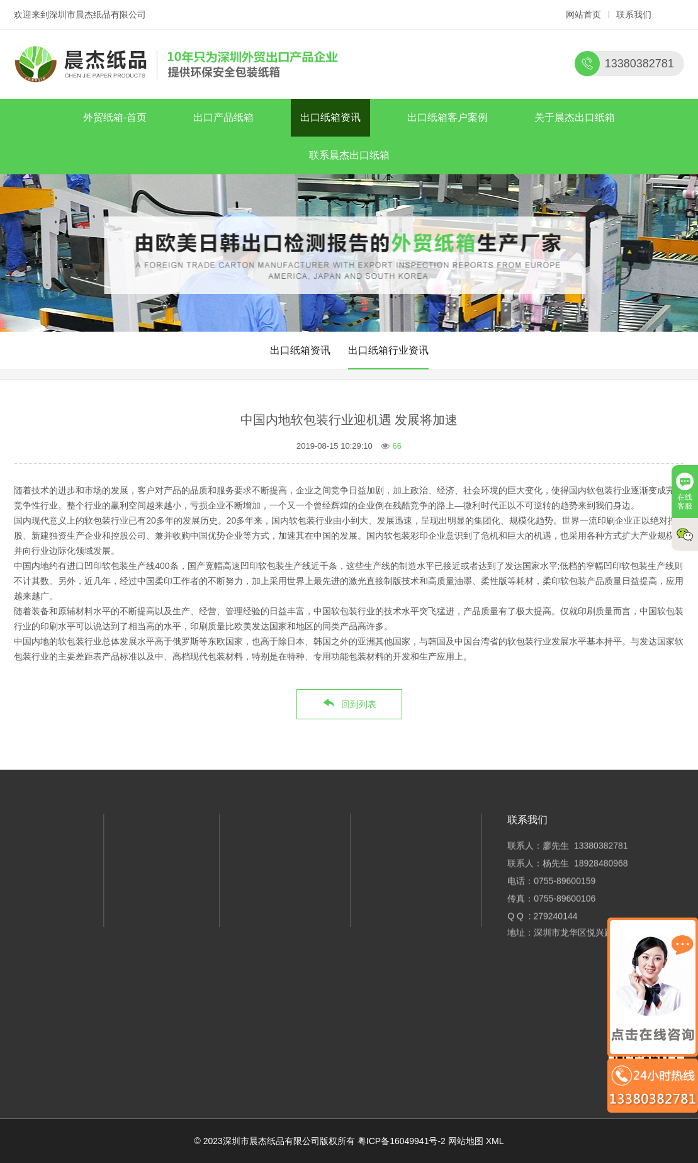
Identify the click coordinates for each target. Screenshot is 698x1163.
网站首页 (583, 14)
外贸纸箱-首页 (115, 117)
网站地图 (465, 1141)
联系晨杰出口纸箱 (349, 155)
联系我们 (633, 14)
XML (495, 1141)
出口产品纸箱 (223, 117)
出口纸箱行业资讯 (388, 350)
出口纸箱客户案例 (447, 117)
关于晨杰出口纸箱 (574, 117)
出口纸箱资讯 (330, 117)
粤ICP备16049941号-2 (401, 1141)
